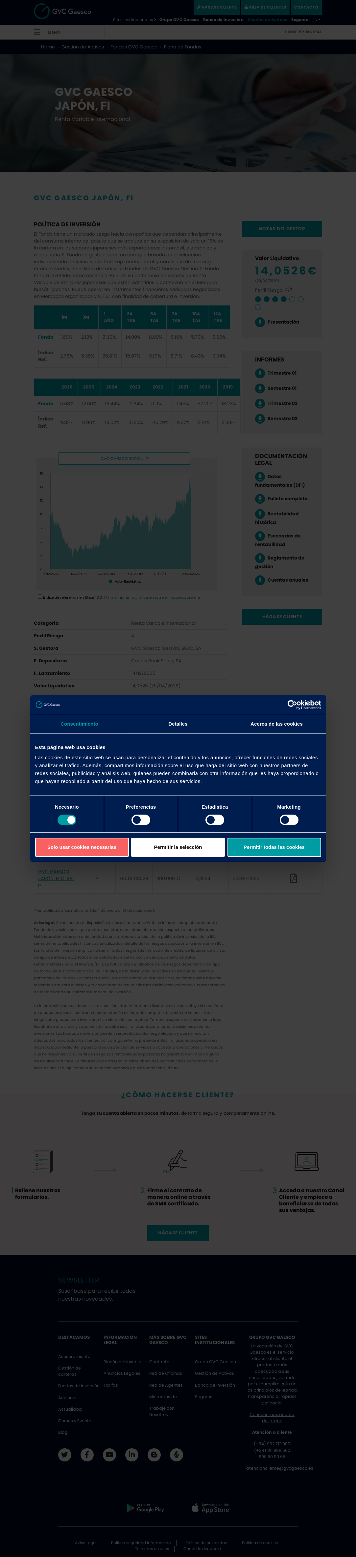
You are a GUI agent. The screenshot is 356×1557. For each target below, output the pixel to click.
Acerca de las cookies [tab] (276, 724)
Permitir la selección (178, 847)
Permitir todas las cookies (274, 847)
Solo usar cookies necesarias (81, 847)
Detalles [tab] (177, 724)
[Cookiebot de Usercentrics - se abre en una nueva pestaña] (292, 705)
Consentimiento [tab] (79, 724)
